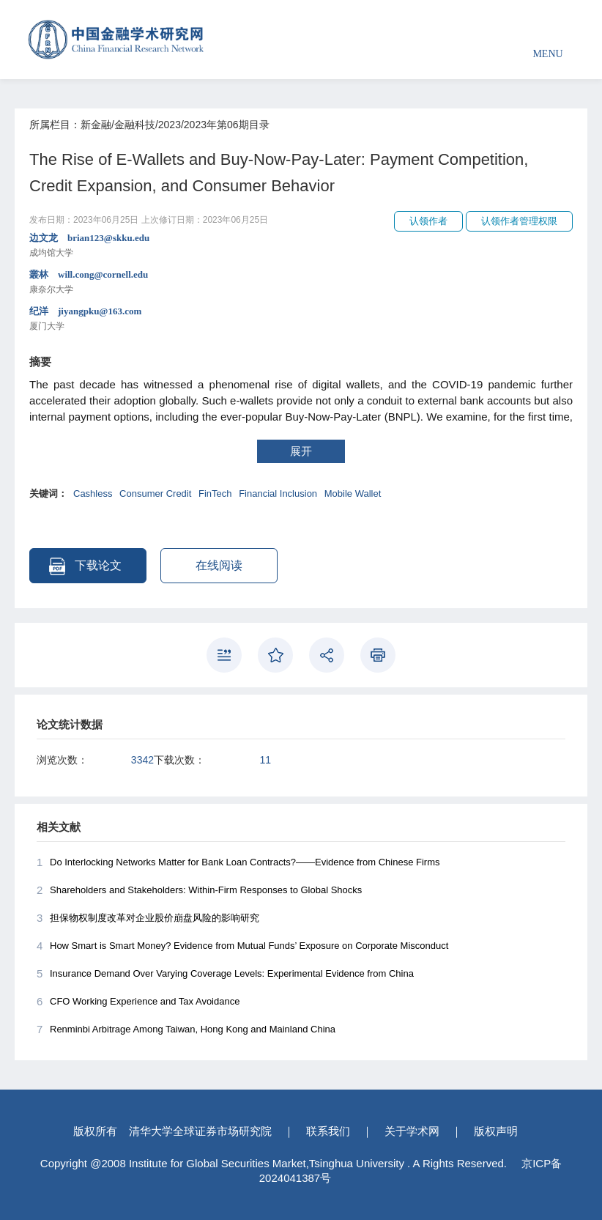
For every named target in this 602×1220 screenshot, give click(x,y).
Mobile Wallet (353, 493)
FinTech (215, 493)
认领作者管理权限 (519, 220)
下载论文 (85, 566)
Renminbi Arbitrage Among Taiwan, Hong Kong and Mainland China (186, 1029)
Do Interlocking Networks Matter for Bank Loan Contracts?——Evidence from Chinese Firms (238, 862)
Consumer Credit (155, 493)
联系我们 (328, 1131)
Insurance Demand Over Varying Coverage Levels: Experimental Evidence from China (225, 973)
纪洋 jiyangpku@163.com (301, 319)
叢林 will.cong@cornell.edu (301, 283)
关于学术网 (411, 1131)
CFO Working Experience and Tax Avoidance (138, 1001)
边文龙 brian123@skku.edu (301, 246)
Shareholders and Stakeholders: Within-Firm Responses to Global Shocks (199, 890)
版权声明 (496, 1131)
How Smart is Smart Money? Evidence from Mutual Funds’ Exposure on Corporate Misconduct (242, 946)
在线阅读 (219, 565)
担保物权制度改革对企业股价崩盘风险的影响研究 (148, 918)
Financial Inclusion (278, 493)
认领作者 (428, 220)
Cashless (92, 493)
